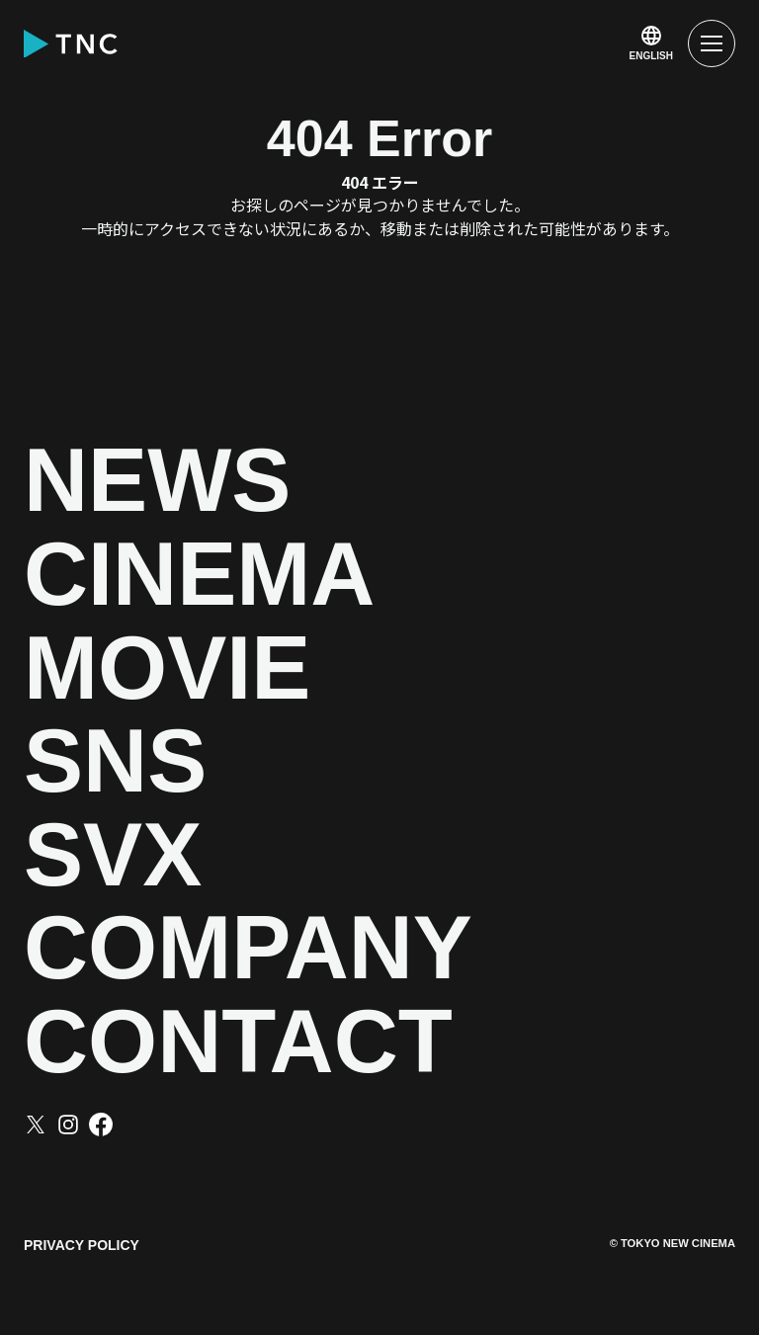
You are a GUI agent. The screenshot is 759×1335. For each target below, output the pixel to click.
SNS (115, 761)
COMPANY (248, 948)
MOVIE (167, 668)
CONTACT (238, 1042)
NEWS (157, 481)
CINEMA (199, 575)
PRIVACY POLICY (81, 1245)
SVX (113, 855)
